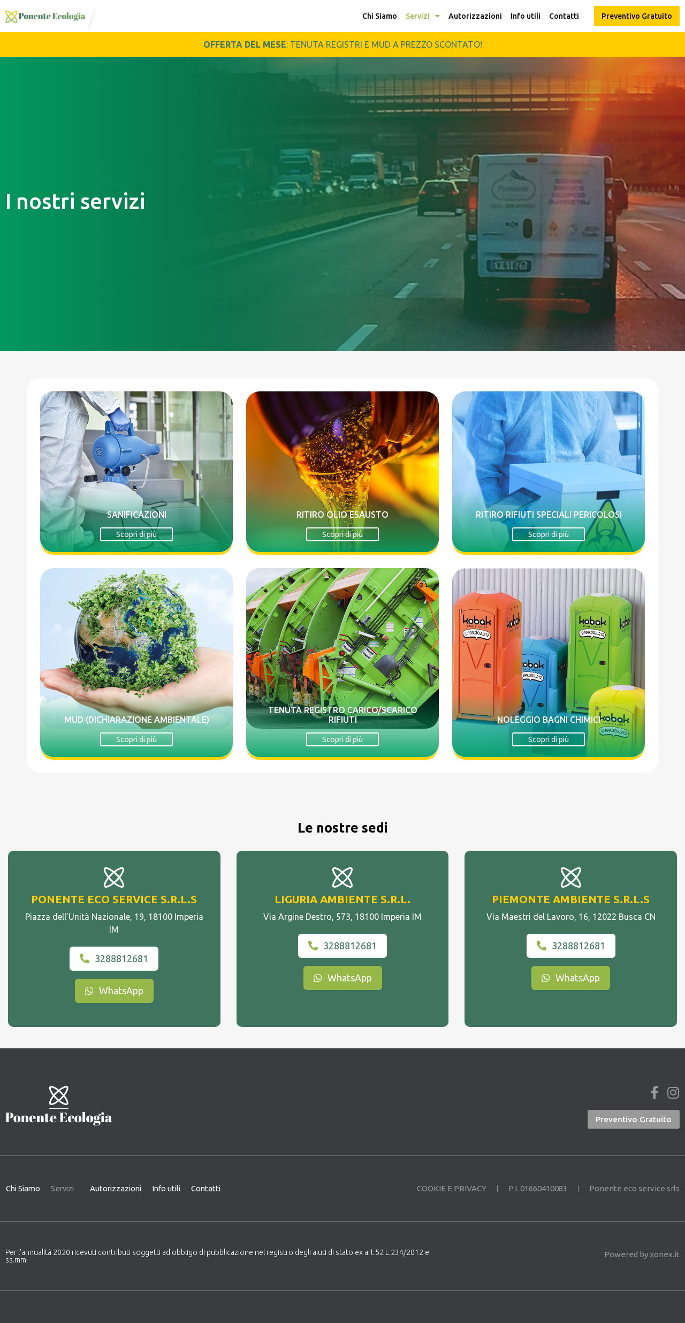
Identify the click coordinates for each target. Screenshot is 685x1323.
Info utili (526, 16)
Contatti (564, 16)
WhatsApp (114, 990)
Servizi (423, 16)
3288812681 (114, 958)
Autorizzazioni (475, 16)
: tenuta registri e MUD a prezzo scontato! (342, 44)
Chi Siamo (379, 16)
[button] (637, 16)
